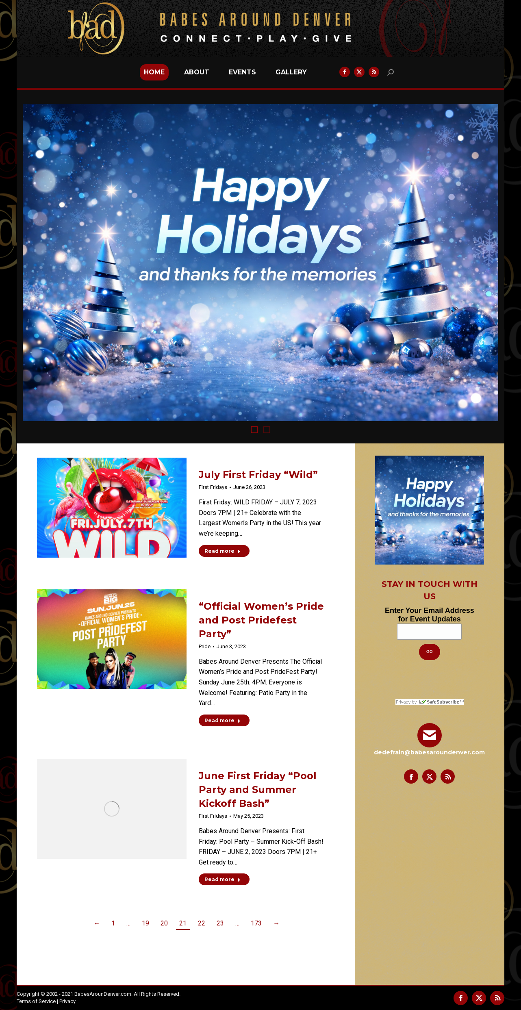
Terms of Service (36, 1001)
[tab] (254, 429)
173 (256, 923)
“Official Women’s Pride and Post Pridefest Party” (261, 620)
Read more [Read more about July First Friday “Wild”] (222, 551)
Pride (205, 646)
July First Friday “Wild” (258, 474)
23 (220, 923)
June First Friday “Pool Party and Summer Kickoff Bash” (258, 789)
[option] (260, 262)
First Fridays (213, 487)
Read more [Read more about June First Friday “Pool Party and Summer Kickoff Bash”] (222, 879)
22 (201, 923)
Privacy (67, 1001)
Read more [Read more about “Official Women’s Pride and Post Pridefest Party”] (222, 720)
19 (145, 923)
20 (164, 923)
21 (183, 923)
